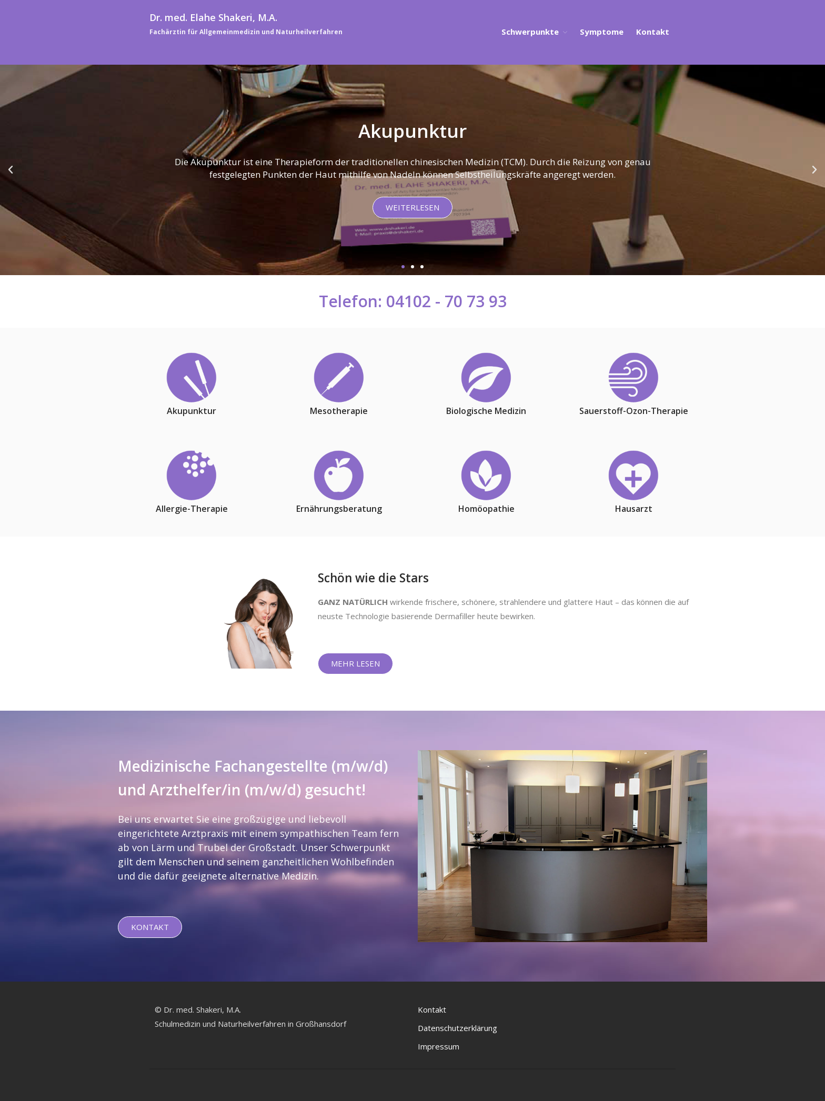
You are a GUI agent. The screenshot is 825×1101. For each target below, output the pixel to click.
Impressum (438, 1046)
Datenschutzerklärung (457, 1028)
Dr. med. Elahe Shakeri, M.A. (213, 17)
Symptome (601, 31)
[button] (403, 266)
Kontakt (652, 31)
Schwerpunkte (530, 31)
